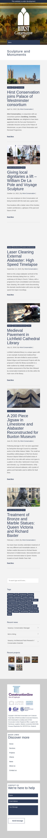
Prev (9, 154)
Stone (23, 167)
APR (14, 87)
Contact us (13, 770)
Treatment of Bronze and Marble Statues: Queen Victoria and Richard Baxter (21, 525)
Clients (11, 757)
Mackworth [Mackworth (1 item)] (23, 603)
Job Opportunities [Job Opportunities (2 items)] (13, 603)
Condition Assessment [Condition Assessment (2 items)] (14, 597)
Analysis (10, 87)
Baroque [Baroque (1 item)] (30, 594)
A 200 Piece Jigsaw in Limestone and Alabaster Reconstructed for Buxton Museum (22, 426)
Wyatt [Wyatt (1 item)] (9, 614)
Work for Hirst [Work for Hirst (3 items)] (34, 611)
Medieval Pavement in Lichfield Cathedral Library (23, 336)
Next (38, 154)
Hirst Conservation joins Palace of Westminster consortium (23, 98)
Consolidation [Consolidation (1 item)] (12, 600)
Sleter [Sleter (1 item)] (34, 606)
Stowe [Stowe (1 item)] (21, 608)
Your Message (23, 810)
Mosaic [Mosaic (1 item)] (30, 603)
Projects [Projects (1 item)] (29, 606)
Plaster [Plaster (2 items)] (23, 606)
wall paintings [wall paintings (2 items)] (24, 611)
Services (12, 748)
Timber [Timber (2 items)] (10, 611)
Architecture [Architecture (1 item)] (23, 594)
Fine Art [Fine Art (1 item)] (20, 600)
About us (12, 766)
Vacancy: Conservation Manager (19, 628)
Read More (10, 136)
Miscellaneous (16, 247)
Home (11, 744)
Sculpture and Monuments (14, 167)
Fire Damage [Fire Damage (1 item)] (27, 600)
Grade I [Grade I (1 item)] (35, 600)
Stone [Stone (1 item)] (15, 608)
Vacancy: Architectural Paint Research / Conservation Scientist (21, 642)
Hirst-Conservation (26, 109)
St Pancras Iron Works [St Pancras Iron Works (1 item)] (31, 608)
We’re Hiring (12, 634)
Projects (12, 753)
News (11, 761)
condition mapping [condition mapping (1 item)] (28, 597)
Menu (10, 42)
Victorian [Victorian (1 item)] (16, 611)
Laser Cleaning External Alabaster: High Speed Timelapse (22, 258)
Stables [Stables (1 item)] (10, 608)
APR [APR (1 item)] (16, 594)
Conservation (20, 87)
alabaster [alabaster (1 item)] (10, 594)
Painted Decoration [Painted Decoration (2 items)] (13, 606)
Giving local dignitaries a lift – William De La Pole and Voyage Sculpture (22, 180)
